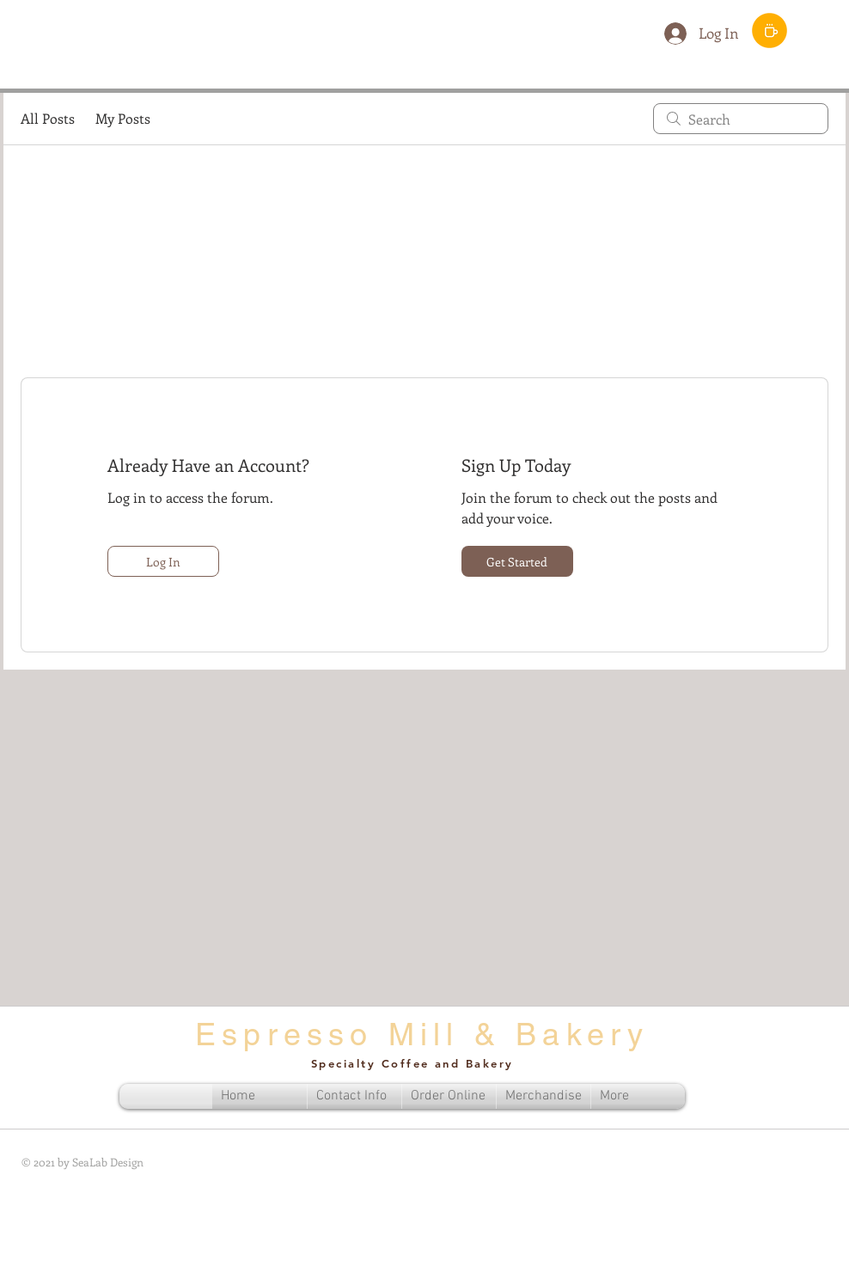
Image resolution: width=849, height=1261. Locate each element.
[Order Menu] (769, 30)
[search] (740, 118)
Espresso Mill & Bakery (422, 1034)
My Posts (122, 118)
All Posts (48, 118)
